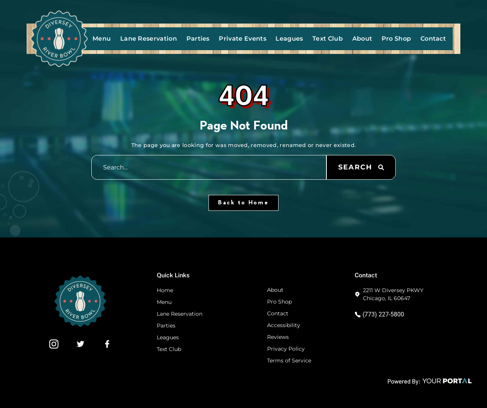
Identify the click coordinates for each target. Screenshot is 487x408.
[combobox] (208, 167)
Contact (433, 38)
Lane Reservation (148, 38)
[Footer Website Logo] (80, 325)
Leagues (289, 38)
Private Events (242, 38)
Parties (198, 38)
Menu (101, 38)
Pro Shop (396, 38)
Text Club (327, 38)
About (362, 38)
